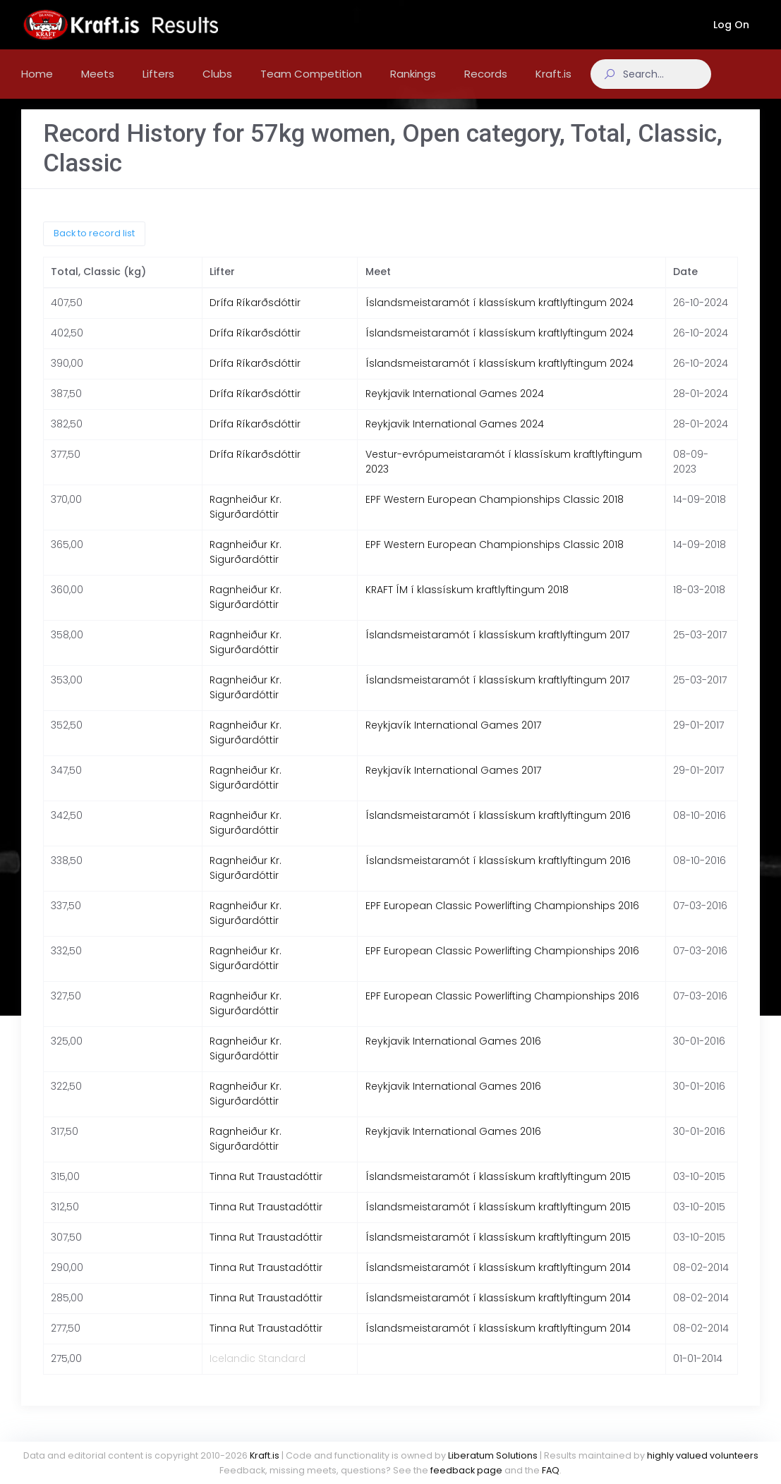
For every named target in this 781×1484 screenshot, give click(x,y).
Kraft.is (264, 1455)
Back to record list (94, 247)
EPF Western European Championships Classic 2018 (494, 513)
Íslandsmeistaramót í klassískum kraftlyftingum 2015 (498, 1191)
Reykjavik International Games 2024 (454, 408)
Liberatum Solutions (493, 1455)
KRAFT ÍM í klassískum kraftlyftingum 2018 (467, 604)
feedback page (466, 1470)
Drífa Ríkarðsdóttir (255, 317)
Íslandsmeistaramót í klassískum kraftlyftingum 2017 (497, 649)
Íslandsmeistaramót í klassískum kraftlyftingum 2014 (498, 1282)
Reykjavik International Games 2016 (453, 1055)
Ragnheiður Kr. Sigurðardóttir (245, 520)
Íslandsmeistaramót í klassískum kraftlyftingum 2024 (499, 317)
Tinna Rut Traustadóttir (266, 1191)
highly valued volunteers (702, 1455)
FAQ (550, 1470)
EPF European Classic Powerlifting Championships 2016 (502, 920)
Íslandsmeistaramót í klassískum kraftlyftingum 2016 (498, 829)
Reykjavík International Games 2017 (453, 739)
